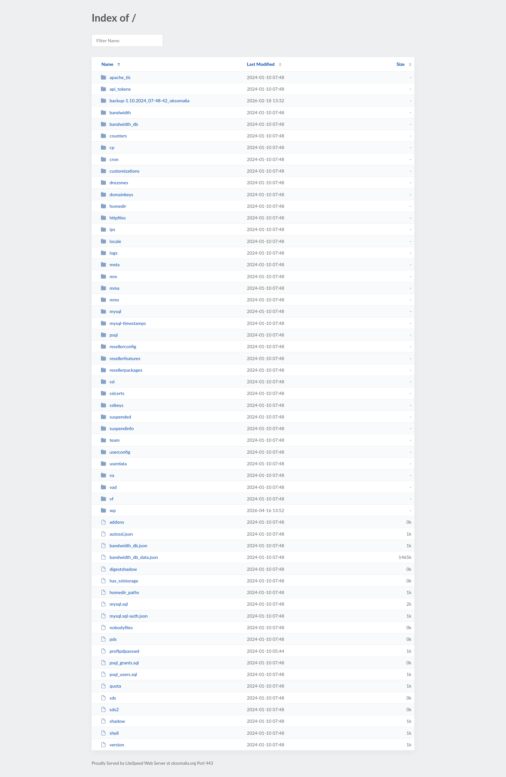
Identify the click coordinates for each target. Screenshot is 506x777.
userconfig (115, 452)
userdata (114, 463)
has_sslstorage (119, 580)
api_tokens (116, 89)
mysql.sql (114, 604)
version (112, 744)
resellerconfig (118, 346)
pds (108, 639)
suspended (116, 416)
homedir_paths (120, 592)
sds (108, 698)
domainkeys (117, 194)
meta (110, 264)
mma (110, 288)
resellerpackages (121, 370)
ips (108, 229)
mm (109, 276)
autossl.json (117, 534)
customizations (120, 171)
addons (112, 522)
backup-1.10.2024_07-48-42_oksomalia (145, 100)
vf (107, 498)
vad (108, 487)
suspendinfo (117, 428)
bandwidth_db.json (124, 545)
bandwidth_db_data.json (129, 557)
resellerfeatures (120, 358)
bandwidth (116, 112)
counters (114, 135)
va (107, 475)
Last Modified (261, 64)
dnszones (114, 182)
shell (109, 733)
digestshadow (119, 569)
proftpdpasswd (120, 651)
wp (108, 510)
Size (401, 64)
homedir (113, 206)
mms (110, 299)
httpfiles (113, 217)
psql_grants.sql (120, 662)
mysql (111, 311)
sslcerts (112, 393)
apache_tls (115, 77)
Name (107, 64)
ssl (108, 381)
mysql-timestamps (123, 323)
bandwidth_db (119, 124)
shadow (113, 721)
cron (109, 159)
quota (111, 686)
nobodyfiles (117, 627)
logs (109, 253)
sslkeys (112, 405)
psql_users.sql (119, 674)
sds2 (110, 709)
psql (109, 335)
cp (107, 147)
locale (111, 241)
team (110, 440)
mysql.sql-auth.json (124, 616)
